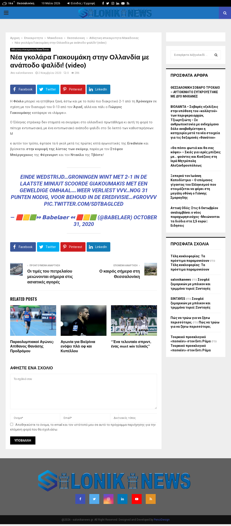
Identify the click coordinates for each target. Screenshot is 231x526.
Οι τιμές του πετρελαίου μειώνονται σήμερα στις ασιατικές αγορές (50, 277)
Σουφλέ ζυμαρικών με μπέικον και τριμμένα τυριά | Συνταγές (190, 284)
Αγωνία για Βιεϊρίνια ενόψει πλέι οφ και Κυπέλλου (78, 346)
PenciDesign (162, 519)
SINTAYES (178, 298)
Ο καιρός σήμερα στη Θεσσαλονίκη (119, 274)
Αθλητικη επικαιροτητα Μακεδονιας (30, 49)
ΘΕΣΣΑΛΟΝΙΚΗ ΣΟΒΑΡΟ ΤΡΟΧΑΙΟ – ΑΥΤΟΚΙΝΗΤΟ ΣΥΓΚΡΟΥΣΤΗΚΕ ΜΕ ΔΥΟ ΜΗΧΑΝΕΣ (195, 92)
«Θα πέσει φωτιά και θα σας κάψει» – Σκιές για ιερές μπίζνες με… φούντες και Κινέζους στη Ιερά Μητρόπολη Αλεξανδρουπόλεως (196, 156)
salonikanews (24, 72)
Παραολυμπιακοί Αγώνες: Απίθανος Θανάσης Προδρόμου (32, 346)
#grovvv (145, 197)
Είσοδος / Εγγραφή (81, 3)
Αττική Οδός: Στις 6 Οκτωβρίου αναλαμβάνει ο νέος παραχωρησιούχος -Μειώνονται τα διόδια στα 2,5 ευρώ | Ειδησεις (195, 216)
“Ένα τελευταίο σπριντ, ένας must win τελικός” (131, 344)
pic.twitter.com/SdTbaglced (83, 204)
